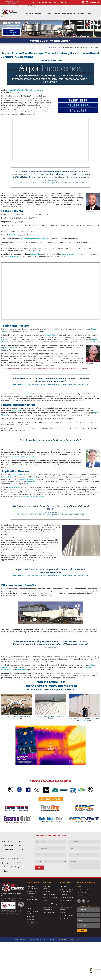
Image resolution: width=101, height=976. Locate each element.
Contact (88, 13)
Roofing (62, 912)
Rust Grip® (30, 896)
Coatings (29, 13)
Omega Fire (30, 916)
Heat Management (49, 894)
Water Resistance (48, 912)
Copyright (78, 939)
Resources (80, 13)
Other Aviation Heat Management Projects (50, 689)
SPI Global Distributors (84, 892)
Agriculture (63, 886)
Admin (85, 939)
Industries (38, 13)
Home (51, 47)
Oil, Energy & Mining (66, 897)
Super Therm (16, 410)
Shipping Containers (66, 915)
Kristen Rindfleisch (15, 90)
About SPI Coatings (83, 889)
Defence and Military (66, 901)
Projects (57, 13)
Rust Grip (14, 256)
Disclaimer (70, 939)
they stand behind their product (33, 496)
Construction (64, 894)
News (64, 13)
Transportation (64, 918)
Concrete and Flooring (50, 904)
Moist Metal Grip (32, 900)
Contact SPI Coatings (83, 895)
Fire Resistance (48, 891)
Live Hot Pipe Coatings (50, 897)
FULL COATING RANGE (50, 799)
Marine (62, 904)
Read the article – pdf (50, 60)
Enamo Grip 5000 (69, 254)
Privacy (63, 939)
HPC (3, 340)
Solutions (49, 13)
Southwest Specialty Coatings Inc (35, 239)
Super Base (30, 926)
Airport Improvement (34, 90)
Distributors (71, 13)
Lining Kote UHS (32, 923)
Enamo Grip (35, 254)
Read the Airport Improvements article (50, 685)
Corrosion (46, 901)
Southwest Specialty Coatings (22, 457)
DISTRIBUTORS (95, 2)
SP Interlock (30, 919)
